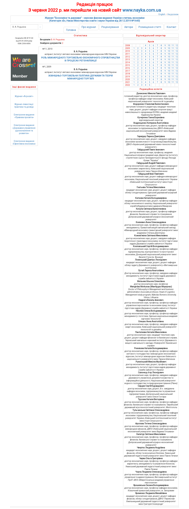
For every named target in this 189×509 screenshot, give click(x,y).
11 (173, 45)
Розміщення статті (150, 26)
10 (169, 45)
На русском (172, 14)
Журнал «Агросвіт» (24, 96)
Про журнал (88, 26)
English (162, 14)
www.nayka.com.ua (141, 10)
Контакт (171, 26)
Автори (128, 26)
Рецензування (110, 26)
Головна (71, 29)
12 (177, 45)
